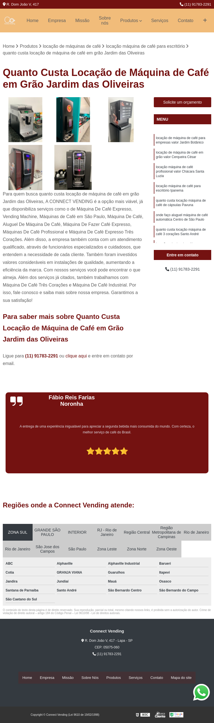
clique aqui (76, 356)
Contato (185, 20)
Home (32, 20)
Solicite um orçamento (182, 102)
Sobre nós (105, 20)
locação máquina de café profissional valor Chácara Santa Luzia (180, 175)
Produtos (129, 20)
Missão (82, 20)
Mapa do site (181, 678)
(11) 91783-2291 (195, 4)
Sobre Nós (89, 678)
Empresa (57, 20)
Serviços (159, 20)
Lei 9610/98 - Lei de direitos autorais (97, 613)
